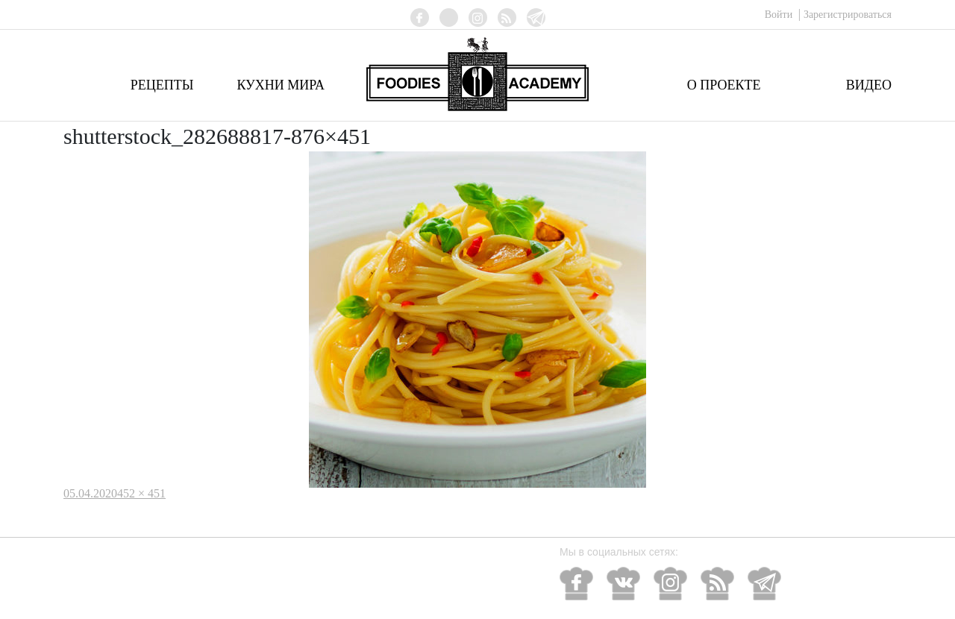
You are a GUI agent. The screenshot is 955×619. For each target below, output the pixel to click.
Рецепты (162, 85)
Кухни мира (281, 85)
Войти (780, 14)
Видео (869, 85)
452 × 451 (141, 493)
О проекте (724, 85)
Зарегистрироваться (848, 14)
